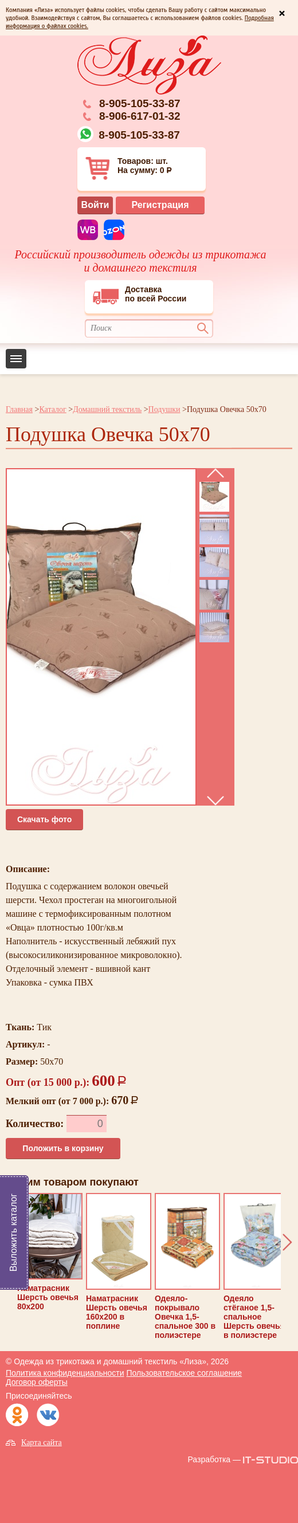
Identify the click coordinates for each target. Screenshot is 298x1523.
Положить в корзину (62, 1148)
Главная (19, 409)
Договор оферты (37, 1382)
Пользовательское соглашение (184, 1372)
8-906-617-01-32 (140, 116)
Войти (95, 205)
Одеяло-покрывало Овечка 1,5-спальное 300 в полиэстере (187, 1266)
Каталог (52, 409)
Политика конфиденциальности (65, 1372)
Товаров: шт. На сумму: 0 (130, 168)
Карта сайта (41, 1442)
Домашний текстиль (107, 409)
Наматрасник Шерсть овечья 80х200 (50, 1252)
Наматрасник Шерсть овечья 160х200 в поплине (118, 1261)
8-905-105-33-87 (140, 103)
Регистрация (160, 205)
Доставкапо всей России (139, 295)
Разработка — (214, 1459)
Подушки (164, 409)
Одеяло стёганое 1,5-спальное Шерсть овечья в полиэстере (256, 1266)
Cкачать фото (44, 819)
